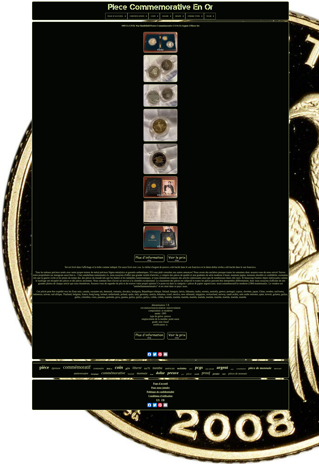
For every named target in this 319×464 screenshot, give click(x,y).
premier (216, 374)
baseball (131, 374)
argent (222, 367)
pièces (189, 374)
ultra (190, 369)
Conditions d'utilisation (160, 396)
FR (163, 400)
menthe (158, 368)
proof (206, 373)
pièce (44, 367)
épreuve (56, 368)
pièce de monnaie (259, 368)
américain (170, 368)
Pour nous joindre (160, 387)
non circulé (209, 369)
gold (182, 374)
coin (119, 367)
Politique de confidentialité (160, 392)
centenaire (98, 368)
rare (224, 374)
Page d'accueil (160, 383)
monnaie (142, 373)
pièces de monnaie (237, 373)
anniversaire (81, 373)
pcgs (199, 367)
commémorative (113, 373)
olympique (95, 374)
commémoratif (77, 367)
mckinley (182, 368)
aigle (232, 369)
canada (196, 374)
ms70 (147, 368)
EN (158, 400)
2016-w (109, 369)
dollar (160, 373)
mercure (277, 368)
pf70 (128, 368)
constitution (241, 369)
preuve (173, 373)
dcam (151, 374)
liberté (137, 368)
